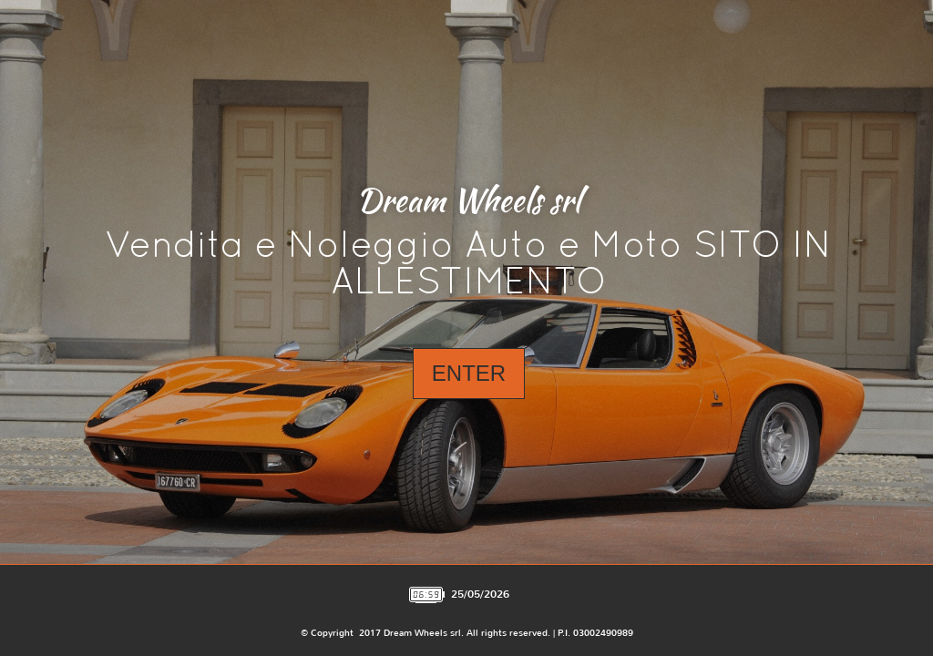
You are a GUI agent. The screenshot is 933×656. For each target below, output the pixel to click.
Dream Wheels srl (468, 200)
